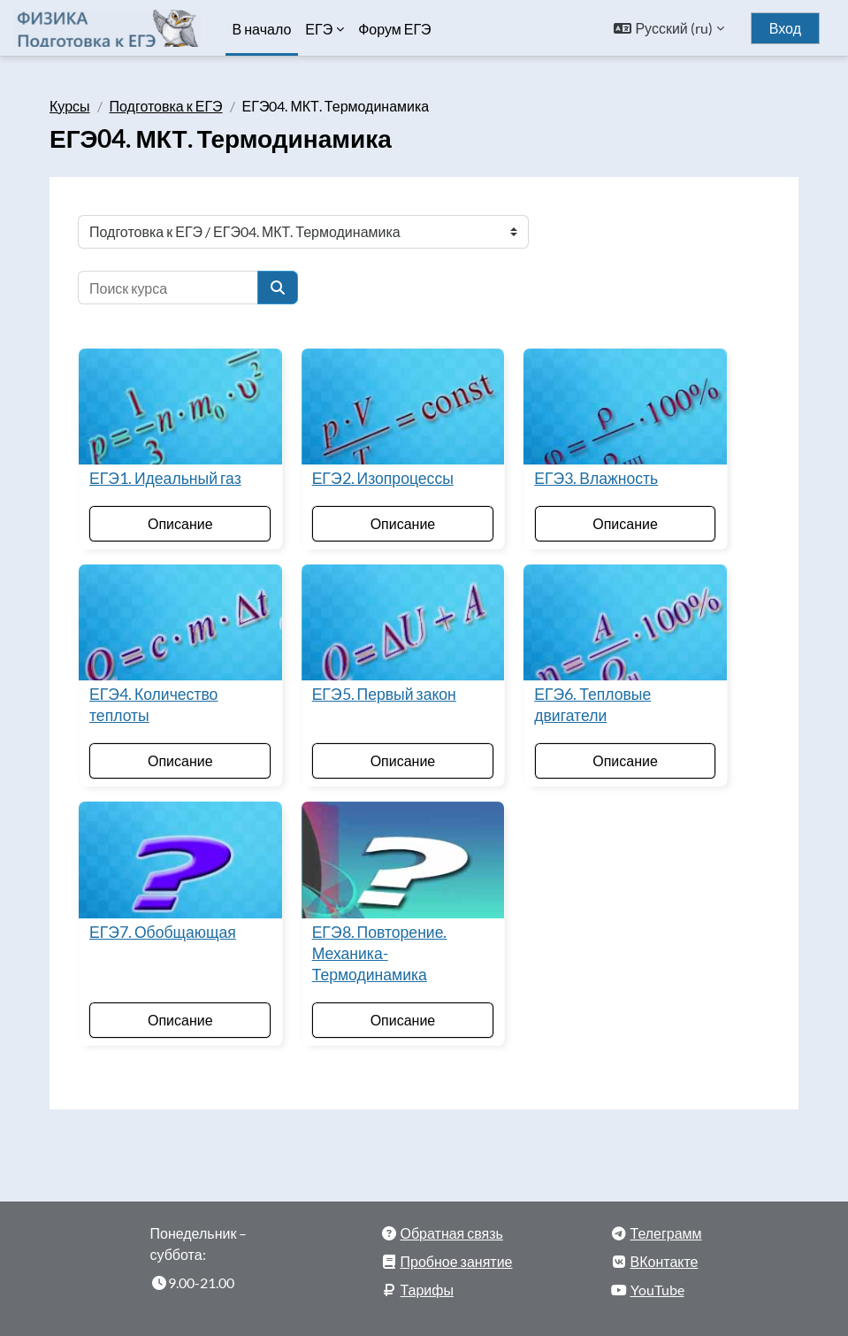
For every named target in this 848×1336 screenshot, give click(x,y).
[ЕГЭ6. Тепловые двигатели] (625, 622)
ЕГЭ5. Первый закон (384, 694)
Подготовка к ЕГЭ (166, 105)
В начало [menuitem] (262, 28)
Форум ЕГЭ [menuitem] (394, 29)
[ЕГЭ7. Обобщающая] (180, 860)
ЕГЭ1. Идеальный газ (165, 478)
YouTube (657, 1289)
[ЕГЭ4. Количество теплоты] (180, 622)
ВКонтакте (664, 1261)
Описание (180, 523)
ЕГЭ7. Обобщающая (162, 932)
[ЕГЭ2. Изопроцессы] (403, 407)
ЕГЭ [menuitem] (318, 29)
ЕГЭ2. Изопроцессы (383, 478)
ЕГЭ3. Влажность (596, 478)
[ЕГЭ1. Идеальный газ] (180, 407)
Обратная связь (452, 1233)
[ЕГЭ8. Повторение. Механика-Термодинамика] (403, 860)
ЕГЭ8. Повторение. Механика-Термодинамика (379, 953)
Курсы (70, 105)
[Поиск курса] (168, 287)
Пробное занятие (457, 1261)
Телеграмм (666, 1233)
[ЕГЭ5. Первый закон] (403, 622)
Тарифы (427, 1289)
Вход (785, 28)
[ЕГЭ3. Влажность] (625, 407)
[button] (668, 28)
